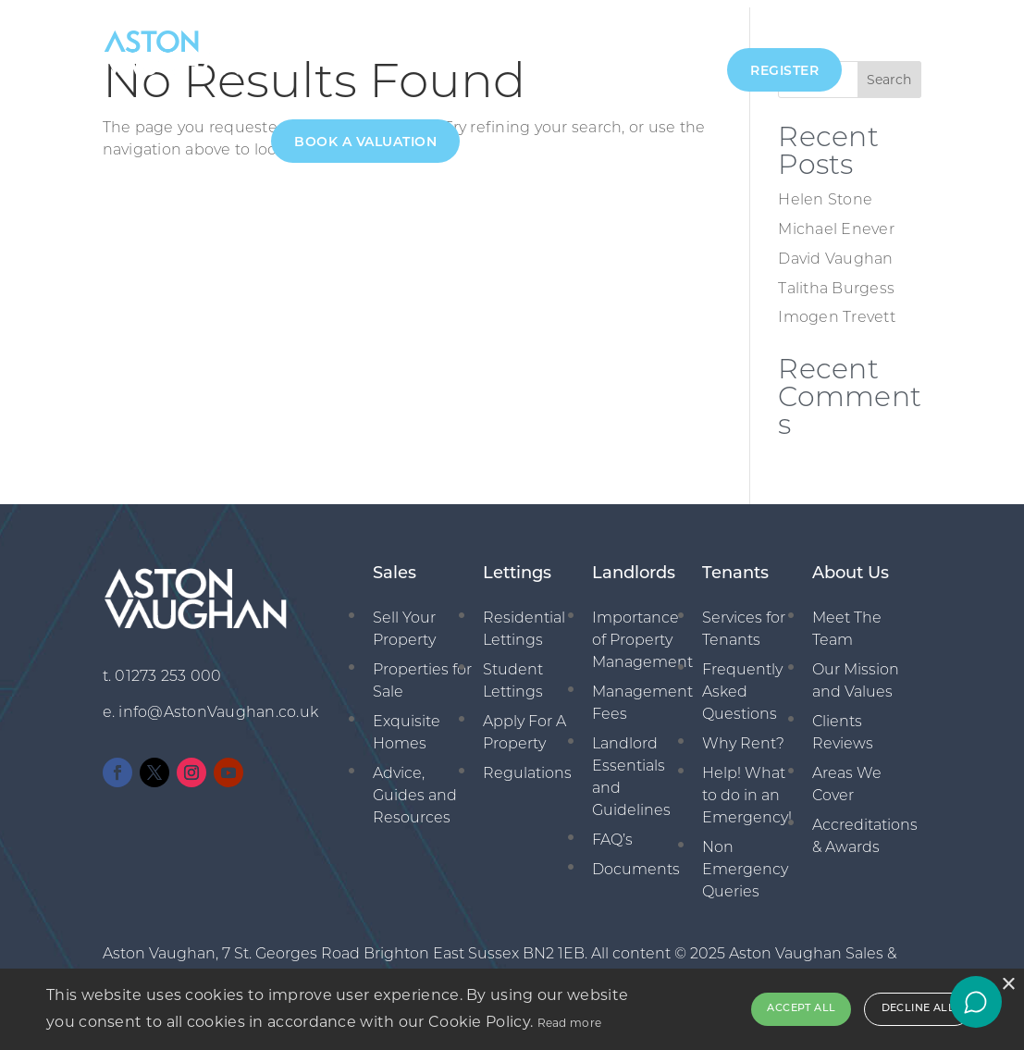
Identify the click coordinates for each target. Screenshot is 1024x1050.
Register (784, 72)
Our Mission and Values (855, 673)
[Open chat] (976, 1002)
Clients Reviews (842, 725)
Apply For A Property (524, 725)
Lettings (448, 55)
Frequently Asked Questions (742, 684)
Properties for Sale (422, 673)
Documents (636, 862)
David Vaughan (835, 252)
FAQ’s (612, 832)
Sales (377, 55)
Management (549, 55)
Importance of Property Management (642, 632)
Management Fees (642, 695)
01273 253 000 (168, 668)
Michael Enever (836, 223)
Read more (569, 1023)
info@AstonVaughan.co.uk (218, 705)
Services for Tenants (743, 621)
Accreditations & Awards (865, 828)
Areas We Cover (847, 777)
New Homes (661, 55)
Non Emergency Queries (745, 862)
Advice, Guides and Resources (415, 788)
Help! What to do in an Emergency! (747, 788)
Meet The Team (847, 621)
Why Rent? (743, 736)
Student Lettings (513, 673)
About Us (303, 55)
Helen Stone (825, 193)
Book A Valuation (365, 143)
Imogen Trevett (836, 310)
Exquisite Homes (406, 725)
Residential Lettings (524, 621)
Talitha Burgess (836, 281)
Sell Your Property (404, 621)
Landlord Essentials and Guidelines (631, 769)
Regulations (527, 766)
